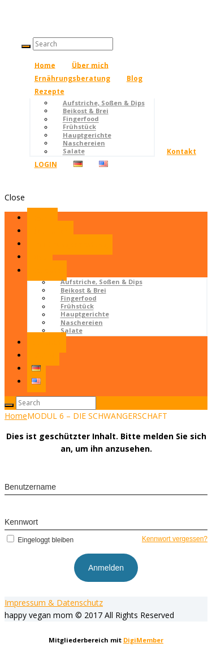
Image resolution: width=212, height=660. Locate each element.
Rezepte (49, 91)
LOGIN (45, 164)
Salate (74, 151)
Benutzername (30, 486)
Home (44, 65)
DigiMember (143, 640)
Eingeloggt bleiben (39, 540)
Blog (134, 78)
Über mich (90, 65)
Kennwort (21, 521)
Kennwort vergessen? (174, 539)
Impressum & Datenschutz (54, 602)
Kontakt (181, 151)
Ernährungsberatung (72, 78)
